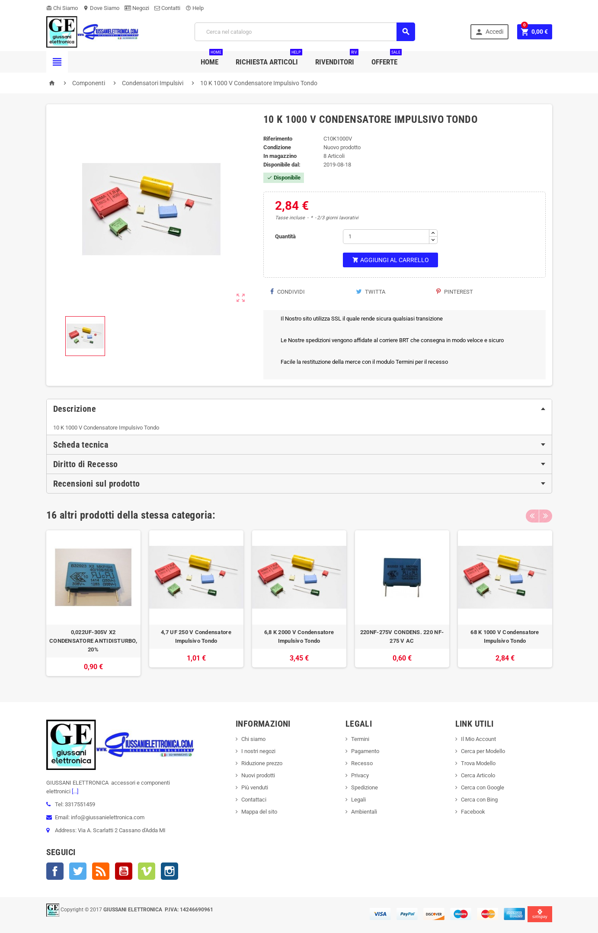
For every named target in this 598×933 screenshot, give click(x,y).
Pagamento (365, 751)
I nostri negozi (258, 751)
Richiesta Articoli (269, 58)
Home (212, 58)
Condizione (277, 147)
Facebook (55, 871)
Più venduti (254, 787)
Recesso (362, 763)
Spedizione (364, 787)
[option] (93, 603)
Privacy (360, 775)
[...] (74, 791)
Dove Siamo (101, 8)
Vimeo (146, 871)
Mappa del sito (259, 811)
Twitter (77, 871)
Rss (100, 871)
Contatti (167, 8)
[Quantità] (386, 236)
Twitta (370, 292)
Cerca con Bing (479, 799)
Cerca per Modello (483, 751)
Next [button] (545, 515)
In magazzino (280, 156)
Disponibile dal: (282, 164)
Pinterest (454, 292)
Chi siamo (253, 739)
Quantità (285, 236)
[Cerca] (305, 31)
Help (194, 8)
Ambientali (364, 811)
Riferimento (277, 138)
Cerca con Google (482, 787)
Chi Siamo (62, 8)
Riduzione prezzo (261, 763)
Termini (360, 739)
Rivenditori (336, 58)
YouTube (123, 871)
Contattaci (253, 799)
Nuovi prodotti (258, 775)
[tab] (299, 408)
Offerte (386, 58)
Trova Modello (478, 763)
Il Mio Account (478, 739)
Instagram (169, 871)
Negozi (137, 8)
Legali (358, 799)
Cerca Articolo (478, 775)
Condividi (287, 292)
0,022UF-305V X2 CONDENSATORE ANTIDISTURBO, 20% (93, 641)
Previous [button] (532, 515)
